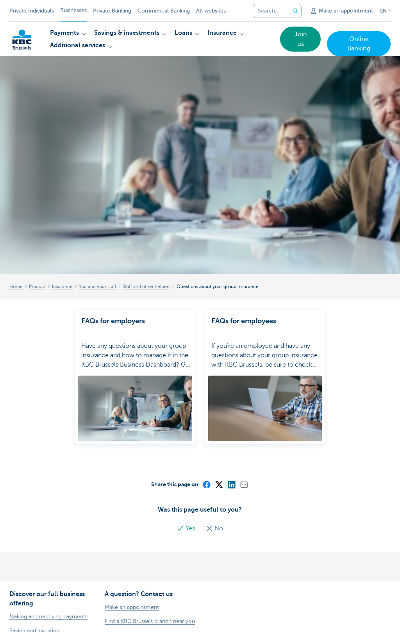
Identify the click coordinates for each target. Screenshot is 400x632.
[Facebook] (206, 475)
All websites (211, 11)
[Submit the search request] (295, 11)
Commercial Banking (164, 11)
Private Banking (112, 11)
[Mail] (243, 475)
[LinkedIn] (231, 475)
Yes (186, 519)
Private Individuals (31, 11)
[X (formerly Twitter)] (218, 475)
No (214, 519)
